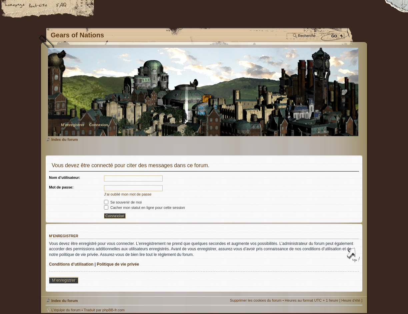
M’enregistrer (72, 125)
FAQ (61, 6)
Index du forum (203, 92)
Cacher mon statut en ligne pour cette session (144, 208)
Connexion (98, 125)
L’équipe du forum (65, 310)
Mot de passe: (61, 187)
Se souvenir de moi (123, 202)
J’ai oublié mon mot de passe (127, 194)
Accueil (15, 6)
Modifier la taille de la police (38, 6)
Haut (354, 255)
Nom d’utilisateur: (64, 178)
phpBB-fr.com (113, 310)
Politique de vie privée (118, 264)
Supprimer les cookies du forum (256, 300)
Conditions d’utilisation (71, 264)
